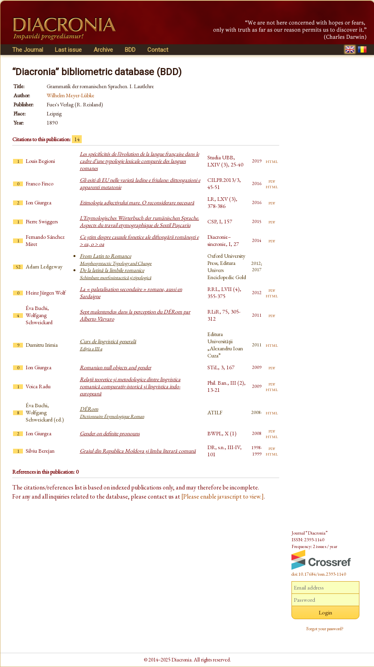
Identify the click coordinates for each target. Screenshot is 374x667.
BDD (130, 49)
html (272, 160)
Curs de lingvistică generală (108, 345)
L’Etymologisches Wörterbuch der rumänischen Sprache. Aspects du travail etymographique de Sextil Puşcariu (139, 221)
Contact (157, 49)
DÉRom (112, 412)
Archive (103, 49)
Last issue (68, 49)
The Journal (27, 49)
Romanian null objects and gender (115, 367)
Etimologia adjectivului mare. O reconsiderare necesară (137, 202)
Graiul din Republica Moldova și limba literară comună (138, 450)
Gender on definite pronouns (110, 433)
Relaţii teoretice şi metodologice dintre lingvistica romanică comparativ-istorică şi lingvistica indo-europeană (130, 386)
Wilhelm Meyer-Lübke (70, 95)
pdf (272, 180)
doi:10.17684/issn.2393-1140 (318, 574)
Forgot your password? (325, 628)
